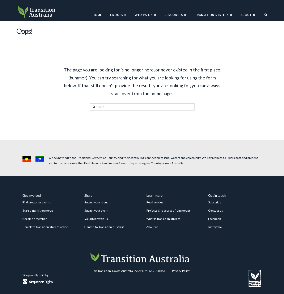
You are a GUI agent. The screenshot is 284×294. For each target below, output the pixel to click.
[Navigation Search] (263, 10)
